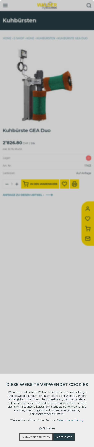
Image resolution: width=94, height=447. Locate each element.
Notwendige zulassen (36, 437)
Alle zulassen (64, 437)
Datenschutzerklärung (70, 420)
